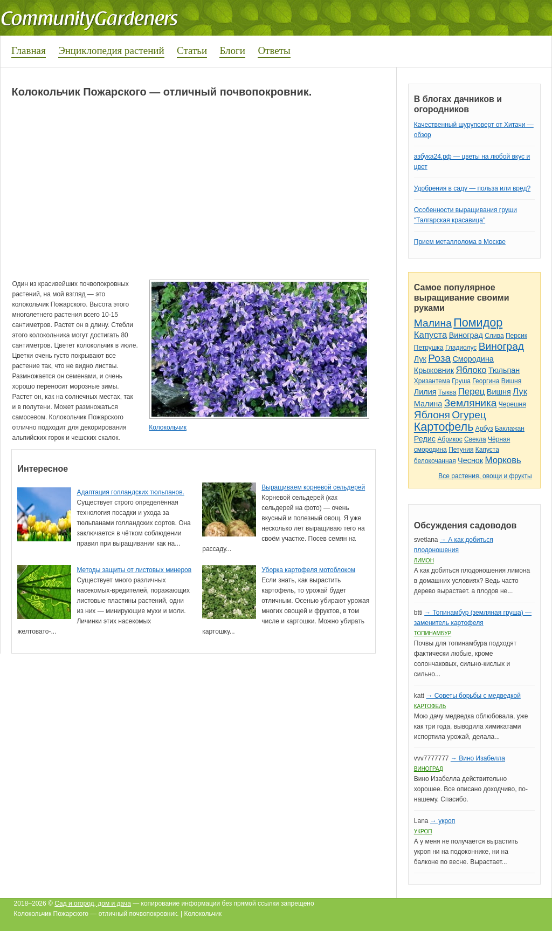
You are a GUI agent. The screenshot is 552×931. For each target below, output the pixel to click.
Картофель (444, 426)
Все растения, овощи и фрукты (485, 476)
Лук (420, 359)
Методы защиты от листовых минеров (134, 570)
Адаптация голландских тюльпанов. (130, 492)
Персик (516, 335)
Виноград (466, 335)
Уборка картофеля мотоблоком (308, 570)
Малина (433, 323)
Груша (461, 381)
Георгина (485, 381)
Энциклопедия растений (111, 50)
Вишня (511, 381)
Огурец (469, 414)
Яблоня (432, 414)
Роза (439, 358)
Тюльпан (504, 370)
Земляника (470, 403)
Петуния (460, 449)
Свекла (475, 439)
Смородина (472, 359)
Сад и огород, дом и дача (92, 903)
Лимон (424, 560)
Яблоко (471, 370)
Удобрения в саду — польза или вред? (472, 188)
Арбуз (484, 428)
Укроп (423, 831)
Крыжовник (434, 370)
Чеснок (470, 460)
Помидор (477, 322)
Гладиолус (461, 347)
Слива (494, 335)
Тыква (447, 392)
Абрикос (449, 439)
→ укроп (442, 821)
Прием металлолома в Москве (460, 242)
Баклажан (510, 428)
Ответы (274, 50)
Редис (425, 438)
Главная (28, 50)
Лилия (425, 392)
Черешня (512, 404)
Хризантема (432, 381)
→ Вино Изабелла (478, 758)
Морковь (503, 460)
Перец (471, 391)
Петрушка (429, 347)
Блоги (232, 50)
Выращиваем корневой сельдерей (313, 487)
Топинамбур (432, 633)
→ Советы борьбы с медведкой (473, 695)
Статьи (192, 50)
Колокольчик (168, 427)
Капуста (430, 335)
